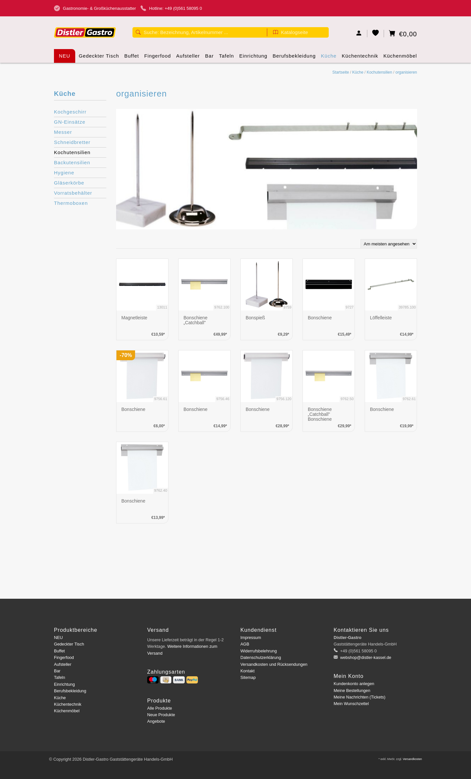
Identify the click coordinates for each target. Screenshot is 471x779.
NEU (64, 56)
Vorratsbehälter (73, 193)
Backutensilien (72, 162)
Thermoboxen (71, 203)
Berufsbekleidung (294, 58)
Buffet (131, 58)
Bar (209, 58)
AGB (244, 644)
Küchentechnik (360, 58)
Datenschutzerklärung (260, 657)
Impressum (250, 637)
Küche (329, 58)
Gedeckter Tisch (99, 58)
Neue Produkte (161, 714)
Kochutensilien (379, 72)
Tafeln (226, 58)
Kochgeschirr (70, 112)
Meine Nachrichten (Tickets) (359, 697)
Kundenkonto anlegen (354, 683)
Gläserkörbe (69, 183)
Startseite (340, 72)
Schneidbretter (72, 142)
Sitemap (248, 677)
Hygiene (64, 172)
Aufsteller (188, 58)
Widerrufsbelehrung (258, 650)
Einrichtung (253, 58)
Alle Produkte (159, 708)
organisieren (406, 72)
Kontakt (247, 670)
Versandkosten (412, 759)
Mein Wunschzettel (351, 703)
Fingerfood (157, 58)
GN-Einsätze (69, 122)
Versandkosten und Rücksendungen (273, 664)
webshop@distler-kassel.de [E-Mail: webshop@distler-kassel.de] (365, 657)
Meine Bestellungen (352, 690)
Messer (63, 132)
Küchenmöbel (400, 58)
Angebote (156, 721)
